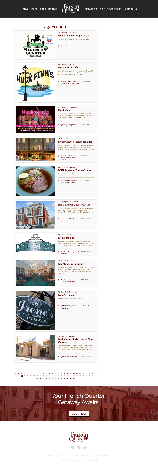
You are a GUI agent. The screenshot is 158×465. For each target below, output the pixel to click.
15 (58, 373)
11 (46, 373)
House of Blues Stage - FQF (73, 35)
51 (86, 375)
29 (18, 375)
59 (49, 378)
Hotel (63, 157)
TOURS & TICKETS (114, 9)
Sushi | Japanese (71, 182)
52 (89, 375)
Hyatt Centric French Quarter (75, 141)
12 (49, 373)
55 (37, 378)
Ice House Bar (66, 237)
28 (15, 375)
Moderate (64, 124)
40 (52, 375)
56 (40, 378)
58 (46, 378)
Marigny (63, 182)
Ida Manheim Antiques (71, 263)
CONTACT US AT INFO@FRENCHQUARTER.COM (79, 461)
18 (67, 373)
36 (40, 375)
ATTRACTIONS (91, 9)
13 (52, 373)
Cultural (69, 356)
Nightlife (84, 455)
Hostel (63, 219)
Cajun (72, 83)
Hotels (52, 455)
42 (58, 375)
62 (58, 378)
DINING (43, 9)
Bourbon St (74, 126)
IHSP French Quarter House (74, 204)
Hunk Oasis (64, 110)
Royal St (68, 281)
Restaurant (64, 308)
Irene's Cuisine (66, 294)
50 (83, 375)
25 (89, 373)
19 (71, 373)
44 (64, 375)
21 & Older (64, 252)
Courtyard (68, 157)
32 (28, 375)
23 (83, 373)
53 (92, 375)
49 (80, 375)
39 (49, 375)
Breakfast (64, 81)
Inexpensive (73, 180)
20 (74, 373)
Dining (75, 455)
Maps (68, 455)
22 (80, 373)
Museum (63, 356)
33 (31, 375)
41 (55, 375)
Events (60, 455)
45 (67, 375)
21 (77, 373)
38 (46, 375)
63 (61, 378)
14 (55, 373)
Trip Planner (96, 455)
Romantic (68, 305)
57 (43, 378)
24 (86, 373)
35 (37, 375)
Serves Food (65, 180)
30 (21, 375)
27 (95, 373)
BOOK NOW (79, 413)
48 (77, 375)
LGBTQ (107, 455)
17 (64, 373)
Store (73, 281)
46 (71, 375)
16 (61, 373)
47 (74, 375)
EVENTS (34, 9)
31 (24, 375)
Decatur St (64, 46)
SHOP (102, 9)
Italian (63, 305)
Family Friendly (65, 83)
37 (43, 375)
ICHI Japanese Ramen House (74, 170)
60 (52, 378)
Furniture (64, 280)
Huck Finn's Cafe (68, 67)
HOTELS (24, 9)
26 (92, 373)
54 (95, 375)
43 (61, 375)
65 (67, 378)
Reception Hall (65, 156)
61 (55, 378)
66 (71, 378)
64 (64, 378)
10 (43, 373)
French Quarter (72, 81)
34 (34, 375)
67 (74, 378)
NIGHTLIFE (52, 9)
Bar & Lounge (72, 124)
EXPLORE (129, 9)
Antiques (70, 280)
